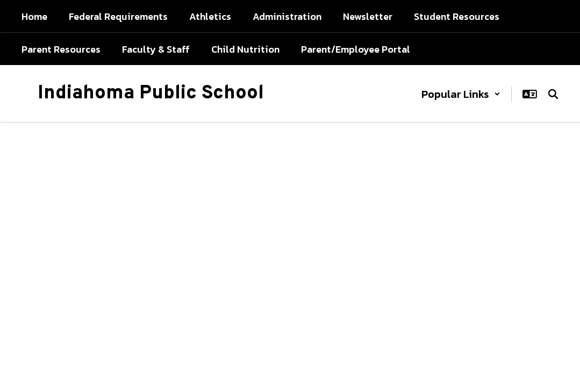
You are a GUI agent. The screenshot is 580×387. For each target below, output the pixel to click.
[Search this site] (553, 94)
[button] (460, 94)
